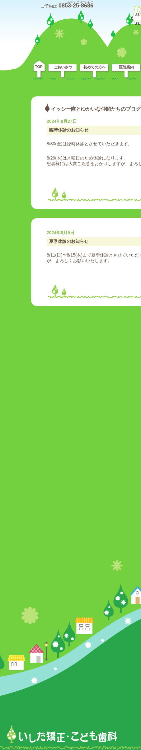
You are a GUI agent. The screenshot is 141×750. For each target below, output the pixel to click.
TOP (38, 67)
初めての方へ (94, 67)
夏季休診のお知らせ (68, 241)
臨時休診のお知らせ (68, 129)
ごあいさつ (63, 67)
